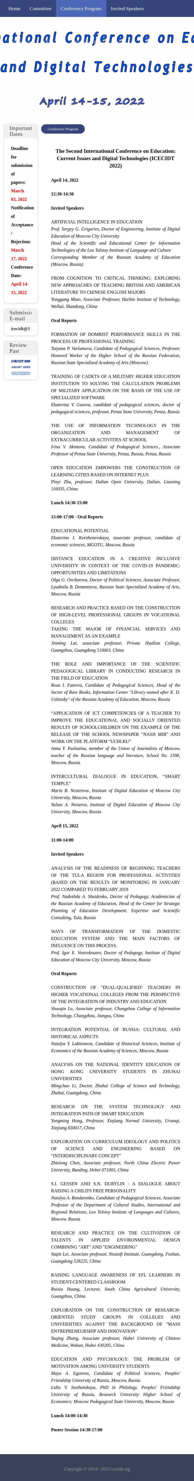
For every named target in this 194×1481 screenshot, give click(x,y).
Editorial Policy (68, 25)
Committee (40, 8)
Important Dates (89, 42)
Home (15, 8)
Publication (53, 42)
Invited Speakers (127, 8)
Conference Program (81, 8)
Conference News (26, 25)
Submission (143, 25)
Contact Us (125, 42)
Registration (21, 42)
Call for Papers (108, 25)
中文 (150, 42)
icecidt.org (120, 1469)
